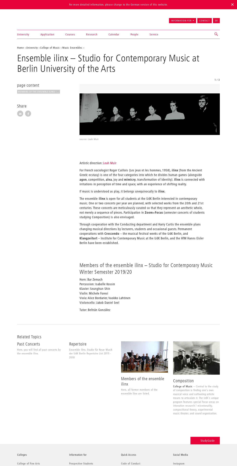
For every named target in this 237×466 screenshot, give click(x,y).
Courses (70, 34)
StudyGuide (205, 440)
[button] (216, 34)
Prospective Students (81, 463)
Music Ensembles (72, 47)
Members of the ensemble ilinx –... (38, 91)
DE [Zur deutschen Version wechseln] (216, 20)
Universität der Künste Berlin (30, 19)
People (135, 34)
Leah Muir (109, 163)
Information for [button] (181, 20)
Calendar (114, 34)
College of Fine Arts (28, 463)
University (23, 34)
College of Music (50, 47)
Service (154, 34)
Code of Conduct (130, 463)
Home (20, 47)
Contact (204, 20)
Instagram (179, 463)
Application (47, 34)
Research (91, 34)
